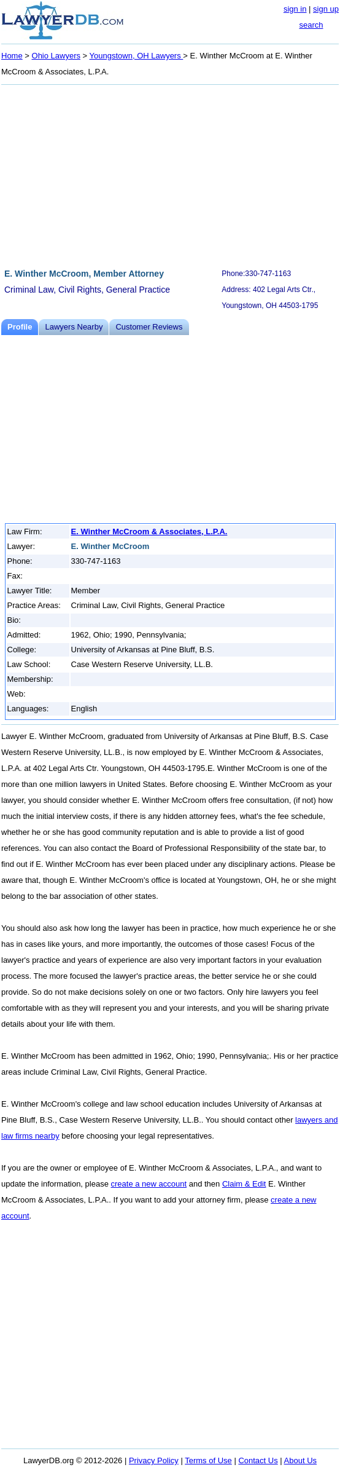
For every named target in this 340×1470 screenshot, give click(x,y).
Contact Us (257, 1460)
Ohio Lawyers (56, 55)
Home (12, 55)
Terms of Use (208, 1460)
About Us (300, 1460)
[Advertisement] (170, 175)
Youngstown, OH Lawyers (137, 55)
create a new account (149, 1183)
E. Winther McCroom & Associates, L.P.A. (149, 531)
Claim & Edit (244, 1183)
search (311, 25)
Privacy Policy (154, 1460)
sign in (295, 9)
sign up (326, 9)
